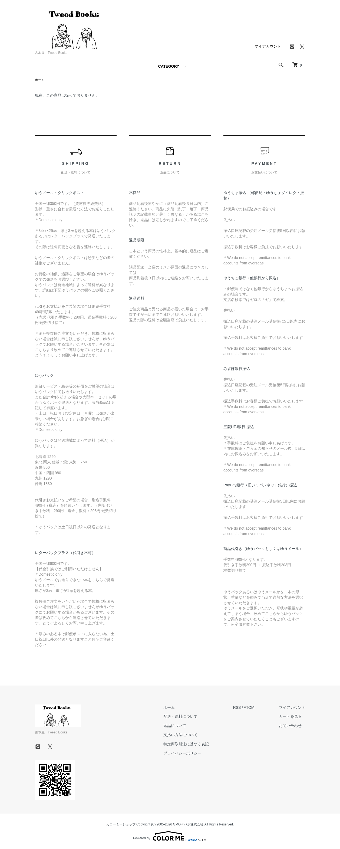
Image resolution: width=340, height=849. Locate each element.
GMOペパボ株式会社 (188, 824)
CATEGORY (168, 66)
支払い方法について (180, 735)
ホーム (40, 80)
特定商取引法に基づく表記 (186, 744)
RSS (237, 707)
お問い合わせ (290, 725)
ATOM (249, 707)
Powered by (170, 836)
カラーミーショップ (121, 824)
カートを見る (290, 716)
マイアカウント (268, 46)
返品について (174, 725)
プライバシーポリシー (182, 753)
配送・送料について (180, 716)
